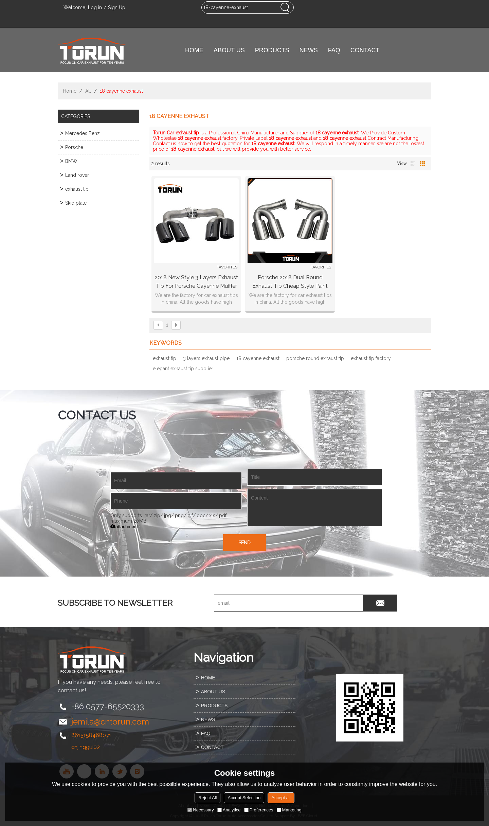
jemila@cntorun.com (110, 722)
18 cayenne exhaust (257, 358)
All (88, 91)
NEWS (309, 50)
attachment (124, 526)
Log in (95, 7)
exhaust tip (164, 358)
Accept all (280, 797)
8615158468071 (91, 735)
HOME (194, 50)
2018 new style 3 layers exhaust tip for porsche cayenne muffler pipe (196, 282)
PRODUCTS (272, 50)
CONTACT (365, 50)
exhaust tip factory (371, 358)
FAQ (334, 50)
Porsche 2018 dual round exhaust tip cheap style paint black (290, 282)
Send (244, 542)
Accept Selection (244, 797)
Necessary (200, 809)
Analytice (229, 809)
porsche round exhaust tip (315, 358)
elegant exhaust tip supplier (183, 368)
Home (69, 91)
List (413, 163)
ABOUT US (229, 50)
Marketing (289, 809)
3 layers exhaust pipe (206, 358)
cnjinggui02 (85, 747)
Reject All (207, 797)
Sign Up (116, 7)
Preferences (258, 809)
